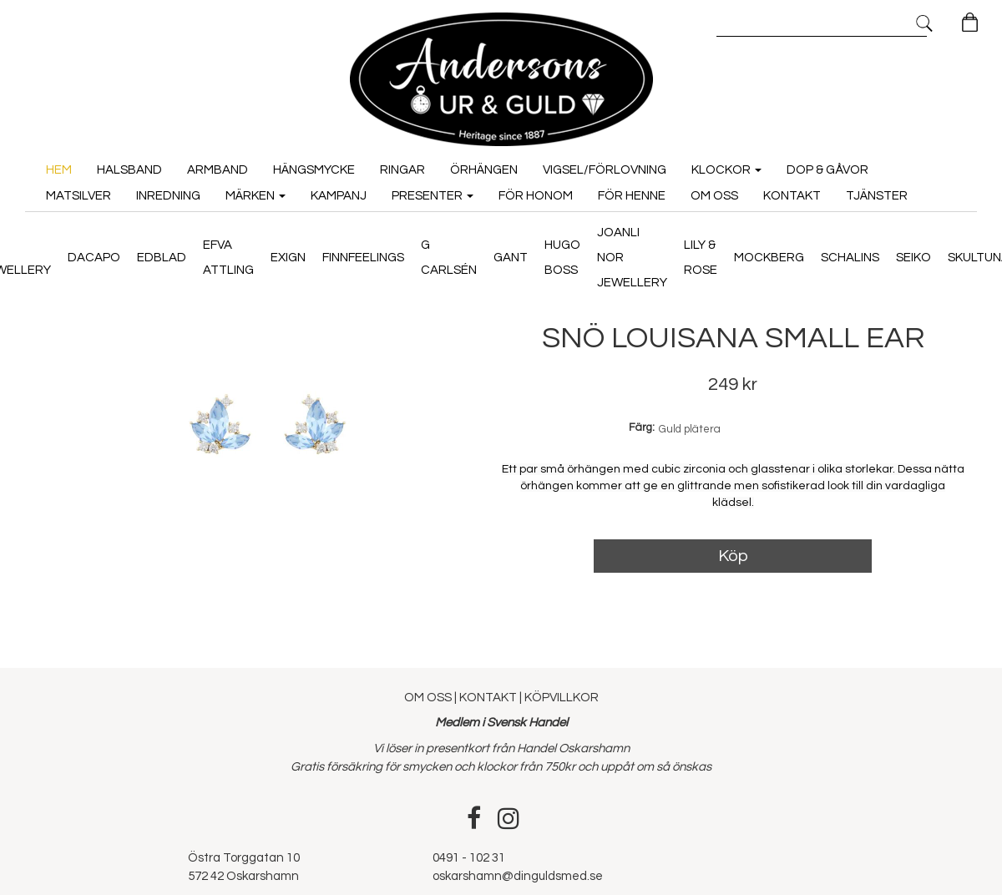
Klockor (726, 166)
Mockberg (769, 254)
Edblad (161, 254)
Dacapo (94, 254)
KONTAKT (488, 691)
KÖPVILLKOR (561, 691)
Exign (288, 254)
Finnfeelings (363, 254)
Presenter (432, 192)
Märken (255, 192)
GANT (510, 254)
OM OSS (429, 691)
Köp (733, 550)
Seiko (913, 254)
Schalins (850, 254)
